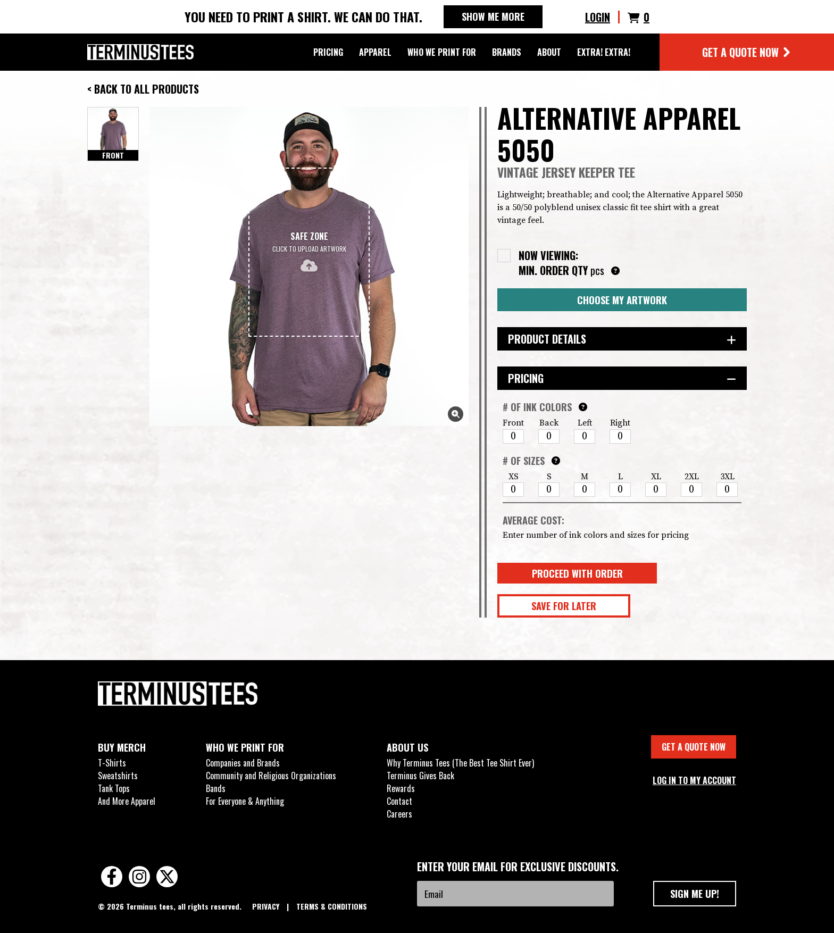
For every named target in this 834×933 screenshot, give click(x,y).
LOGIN (597, 17)
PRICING (328, 52)
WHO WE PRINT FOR (441, 52)
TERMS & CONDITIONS (331, 906)
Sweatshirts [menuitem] (118, 775)
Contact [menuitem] (399, 801)
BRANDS (506, 52)
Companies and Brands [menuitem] (243, 762)
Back (548, 423)
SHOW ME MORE (493, 16)
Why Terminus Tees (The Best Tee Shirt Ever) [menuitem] (460, 762)
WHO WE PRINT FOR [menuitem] (245, 747)
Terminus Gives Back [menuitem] (420, 775)
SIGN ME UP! (694, 893)
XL (656, 476)
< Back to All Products (143, 89)
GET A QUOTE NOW (746, 52)
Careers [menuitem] (399, 813)
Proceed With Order (577, 573)
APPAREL (375, 52)
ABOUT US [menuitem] (407, 747)
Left (585, 423)
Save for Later (563, 605)
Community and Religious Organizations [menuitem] (271, 775)
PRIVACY (266, 906)
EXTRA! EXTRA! (603, 52)
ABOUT (549, 52)
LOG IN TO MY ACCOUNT (694, 780)
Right (620, 423)
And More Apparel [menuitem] (126, 801)
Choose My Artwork (622, 300)
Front (513, 423)
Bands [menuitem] (216, 788)
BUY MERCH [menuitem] (122, 747)
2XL (692, 476)
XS (513, 476)
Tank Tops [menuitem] (114, 788)
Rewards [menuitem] (401, 788)
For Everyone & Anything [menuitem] (245, 801)
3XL (727, 476)
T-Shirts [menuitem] (112, 762)
